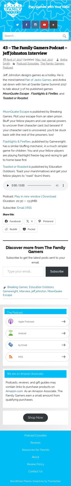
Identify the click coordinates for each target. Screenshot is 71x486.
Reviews (35, 443)
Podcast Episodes (28, 63)
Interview (24, 291)
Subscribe (57, 271)
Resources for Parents (35, 450)
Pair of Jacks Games (38, 80)
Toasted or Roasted (15, 166)
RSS (29, 208)
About (35, 457)
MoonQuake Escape (16, 111)
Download (49, 196)
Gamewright (10, 291)
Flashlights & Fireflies (16, 141)
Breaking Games (17, 287)
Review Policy (35, 464)
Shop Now (35, 417)
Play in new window (28, 196)
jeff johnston (38, 291)
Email (20, 208)
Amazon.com (14, 391)
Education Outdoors (41, 287)
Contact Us (36, 471)
